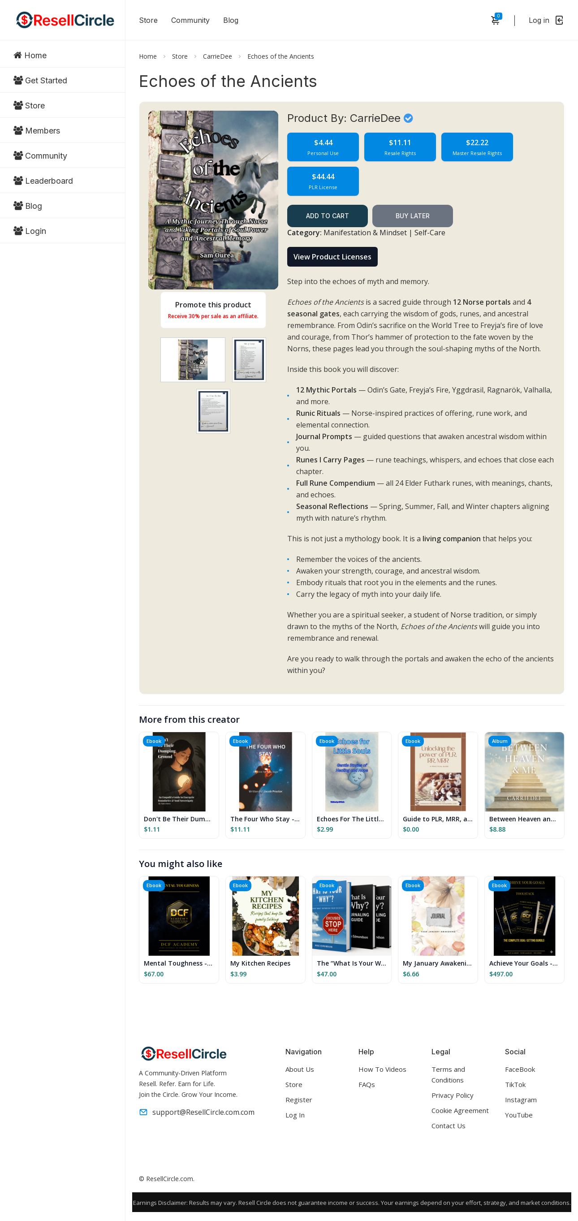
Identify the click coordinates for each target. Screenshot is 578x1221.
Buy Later (413, 216)
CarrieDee (217, 56)
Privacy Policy (452, 1095)
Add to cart (327, 216)
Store (148, 20)
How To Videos (382, 1069)
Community (190, 20)
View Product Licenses (332, 257)
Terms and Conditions (448, 1074)
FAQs (366, 1084)
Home (148, 56)
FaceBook (520, 1069)
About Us (299, 1069)
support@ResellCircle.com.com (196, 1112)
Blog (230, 20)
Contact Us (448, 1125)
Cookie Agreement (460, 1110)
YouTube (519, 1114)
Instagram (521, 1099)
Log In (295, 1114)
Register (298, 1099)
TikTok (515, 1084)
